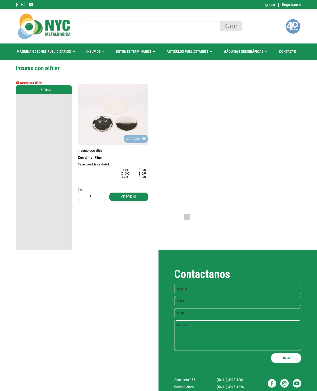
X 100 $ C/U (110, 170)
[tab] (44, 89)
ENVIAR (286, 357)
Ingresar (268, 4)
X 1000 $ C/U (110, 173)
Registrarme (291, 4)
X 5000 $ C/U (110, 177)
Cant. (90, 194)
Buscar (231, 26)
